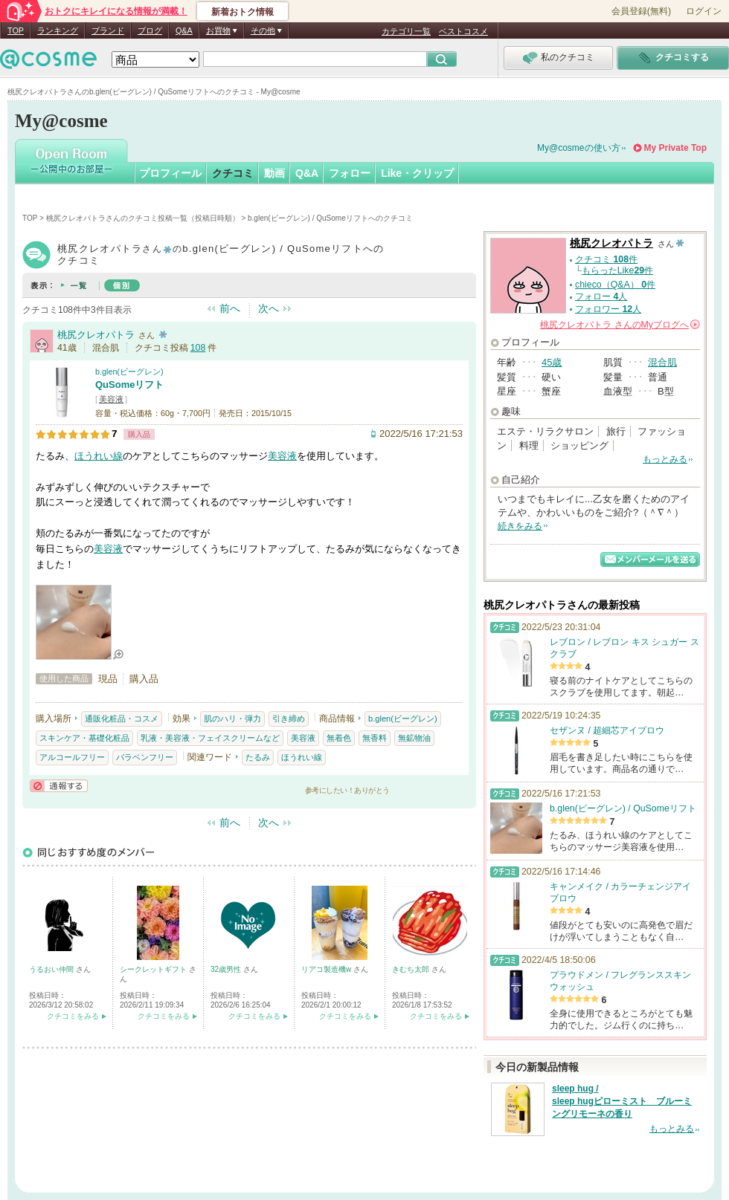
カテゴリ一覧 (406, 31)
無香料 (374, 737)
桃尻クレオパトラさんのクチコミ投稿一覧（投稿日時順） (143, 218)
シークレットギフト (154, 969)
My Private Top (675, 148)
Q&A (184, 30)
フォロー (349, 173)
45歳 (552, 362)
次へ (268, 308)
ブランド (107, 30)
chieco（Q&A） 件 (615, 284)
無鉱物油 (414, 737)
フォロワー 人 (608, 309)
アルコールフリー (72, 757)
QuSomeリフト (129, 384)
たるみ (257, 757)
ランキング (57, 30)
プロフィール (170, 173)
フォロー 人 (601, 296)
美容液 (111, 399)
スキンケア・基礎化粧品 (84, 737)
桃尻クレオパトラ (96, 334)
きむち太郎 (411, 969)
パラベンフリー (144, 757)
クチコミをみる (73, 1016)
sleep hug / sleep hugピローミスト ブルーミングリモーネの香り (622, 1101)
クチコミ (233, 173)
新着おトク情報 (242, 12)
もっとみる (665, 459)
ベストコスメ (463, 31)
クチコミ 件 (606, 259)
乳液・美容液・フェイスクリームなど (210, 737)
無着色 (339, 737)
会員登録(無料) (641, 11)
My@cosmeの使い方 (578, 148)
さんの (620, 325)
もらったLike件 (617, 270)
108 (198, 348)
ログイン (704, 11)
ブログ (150, 30)
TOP (15, 30)
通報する (59, 785)
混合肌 (662, 362)
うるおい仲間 (52, 969)
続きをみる (520, 526)
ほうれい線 (98, 455)
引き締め (288, 718)
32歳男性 (227, 969)
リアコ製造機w (327, 969)
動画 (274, 173)
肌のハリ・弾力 (232, 718)
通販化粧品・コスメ (121, 718)
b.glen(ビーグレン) (129, 371)
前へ (229, 308)
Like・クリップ (417, 173)
